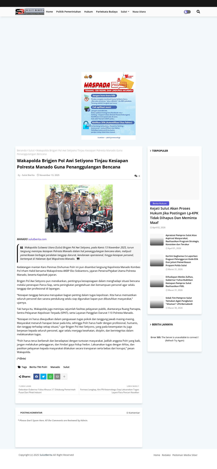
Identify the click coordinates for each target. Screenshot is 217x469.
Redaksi (166, 455)
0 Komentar (133, 412)
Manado (55, 367)
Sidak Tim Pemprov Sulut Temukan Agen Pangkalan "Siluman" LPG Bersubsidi (179, 300)
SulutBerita (46, 454)
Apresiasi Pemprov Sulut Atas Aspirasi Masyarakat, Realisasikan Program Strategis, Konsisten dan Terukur (182, 240)
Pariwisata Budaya (106, 11)
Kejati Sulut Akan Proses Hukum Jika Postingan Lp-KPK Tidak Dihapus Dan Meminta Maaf (174, 215)
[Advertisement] (108, 46)
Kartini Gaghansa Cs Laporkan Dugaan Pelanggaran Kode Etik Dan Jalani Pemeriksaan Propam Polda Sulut (182, 260)
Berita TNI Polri (38, 367)
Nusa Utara (139, 11)
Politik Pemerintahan (68, 11)
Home (49, 11)
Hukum (88, 11)
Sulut (124, 11)
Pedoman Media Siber (185, 455)
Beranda (22, 150)
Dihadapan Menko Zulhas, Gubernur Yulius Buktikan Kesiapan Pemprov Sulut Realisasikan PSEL (179, 281)
